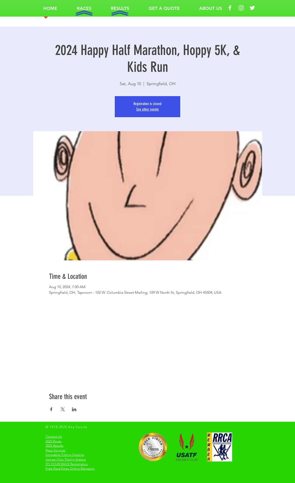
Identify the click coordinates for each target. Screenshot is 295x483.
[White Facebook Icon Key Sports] (230, 7)
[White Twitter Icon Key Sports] (252, 7)
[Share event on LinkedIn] (74, 409)
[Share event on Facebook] (51, 409)
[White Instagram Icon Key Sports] (241, 7)
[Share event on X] (63, 409)
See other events (147, 109)
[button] (84, 8)
